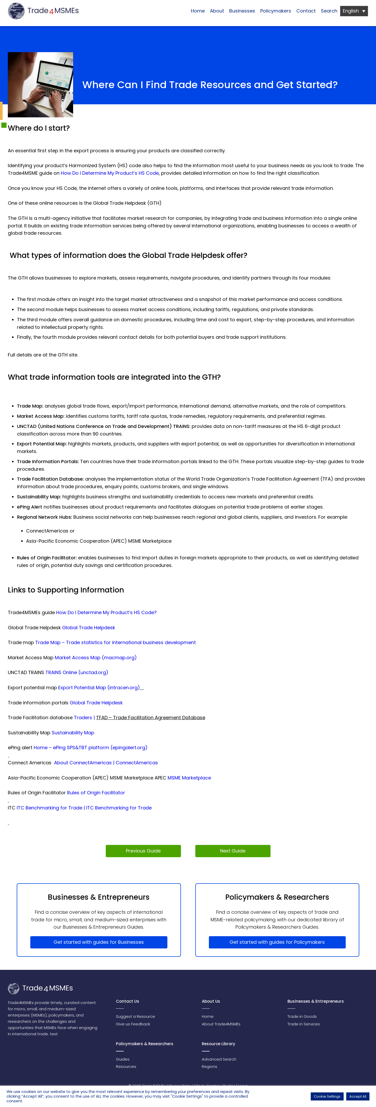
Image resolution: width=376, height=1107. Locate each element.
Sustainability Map (73, 732)
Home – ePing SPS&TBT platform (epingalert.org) (91, 747)
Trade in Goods (302, 1016)
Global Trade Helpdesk (88, 627)
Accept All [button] (357, 1096)
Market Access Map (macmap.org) (96, 657)
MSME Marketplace (188, 778)
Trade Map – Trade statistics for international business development (115, 642)
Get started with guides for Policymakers (277, 942)
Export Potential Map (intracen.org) (99, 687)
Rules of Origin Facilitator (96, 792)
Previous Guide (143, 851)
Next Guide (232, 851)
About (217, 11)
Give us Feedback (133, 1024)
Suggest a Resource (135, 1016)
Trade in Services (303, 1024)
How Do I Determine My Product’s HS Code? (106, 612)
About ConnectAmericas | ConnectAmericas (106, 762)
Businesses (242, 11)
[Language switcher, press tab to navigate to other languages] (354, 11)
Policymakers (275, 11)
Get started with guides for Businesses (99, 942)
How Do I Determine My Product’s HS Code (110, 173)
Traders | (85, 717)
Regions (209, 1066)
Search (329, 11)
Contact (306, 11)
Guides (123, 1059)
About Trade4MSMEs (221, 1024)
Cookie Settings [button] (327, 1096)
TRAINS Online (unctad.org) (76, 672)
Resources (126, 1066)
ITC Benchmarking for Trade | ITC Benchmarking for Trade (84, 807)
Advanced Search (219, 1059)
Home (198, 11)
